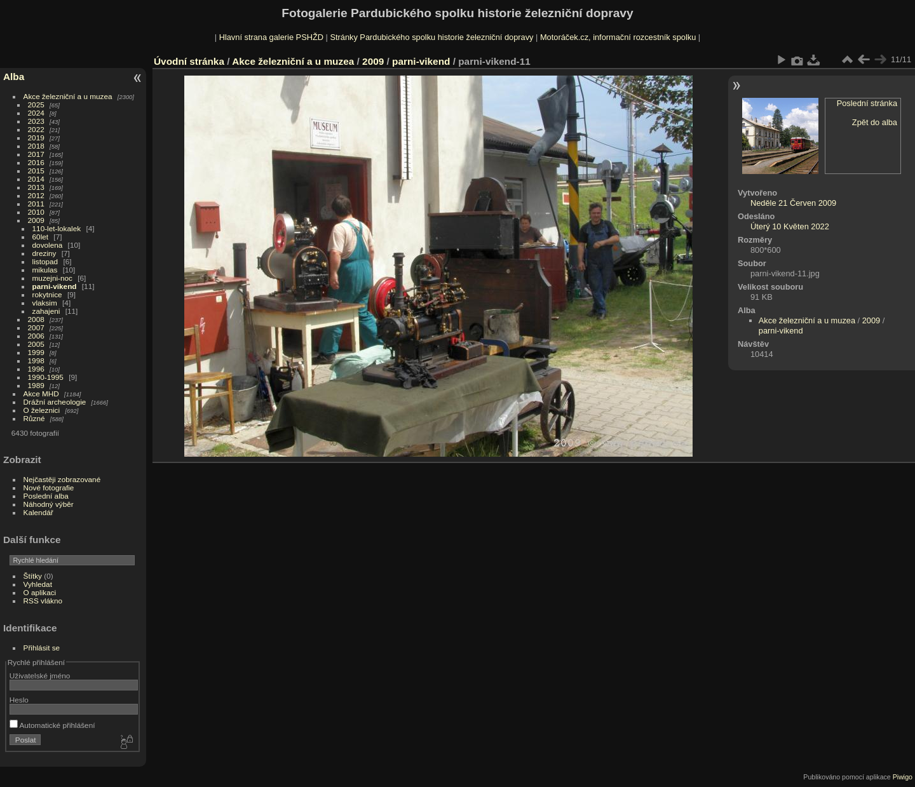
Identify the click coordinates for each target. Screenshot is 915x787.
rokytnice (47, 294)
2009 (36, 220)
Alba (13, 76)
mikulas (45, 270)
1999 (36, 352)
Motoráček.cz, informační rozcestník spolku (618, 37)
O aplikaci (40, 592)
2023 (36, 121)
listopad (45, 261)
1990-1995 (46, 377)
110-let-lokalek (56, 228)
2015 (36, 170)
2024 (36, 113)
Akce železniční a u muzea (68, 96)
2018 (36, 146)
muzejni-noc (52, 278)
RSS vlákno (43, 600)
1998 (36, 360)
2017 (36, 154)
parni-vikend (54, 286)
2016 (36, 162)
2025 (36, 104)
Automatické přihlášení (52, 725)
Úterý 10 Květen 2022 (789, 226)
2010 (36, 212)
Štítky (33, 576)
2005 (36, 344)
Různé (34, 418)
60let (40, 236)
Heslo (19, 700)
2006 (36, 336)
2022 (36, 129)
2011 (36, 203)
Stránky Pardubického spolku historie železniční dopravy (431, 37)
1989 (36, 385)
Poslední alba (46, 496)
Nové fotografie (49, 487)
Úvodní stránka (189, 61)
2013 (36, 187)
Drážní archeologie (55, 402)
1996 (36, 369)
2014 (36, 179)
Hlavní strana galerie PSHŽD (271, 37)
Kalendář (38, 512)
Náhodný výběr (49, 504)
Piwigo (902, 777)
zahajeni (46, 311)
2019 (36, 137)
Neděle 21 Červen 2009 (793, 203)
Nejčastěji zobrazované (62, 479)
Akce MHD (41, 393)
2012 (36, 195)
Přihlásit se (42, 647)
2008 (36, 319)
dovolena (47, 245)
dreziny (44, 253)
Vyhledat (38, 584)
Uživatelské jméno (40, 675)
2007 (36, 327)
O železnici (42, 410)
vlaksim (44, 303)
